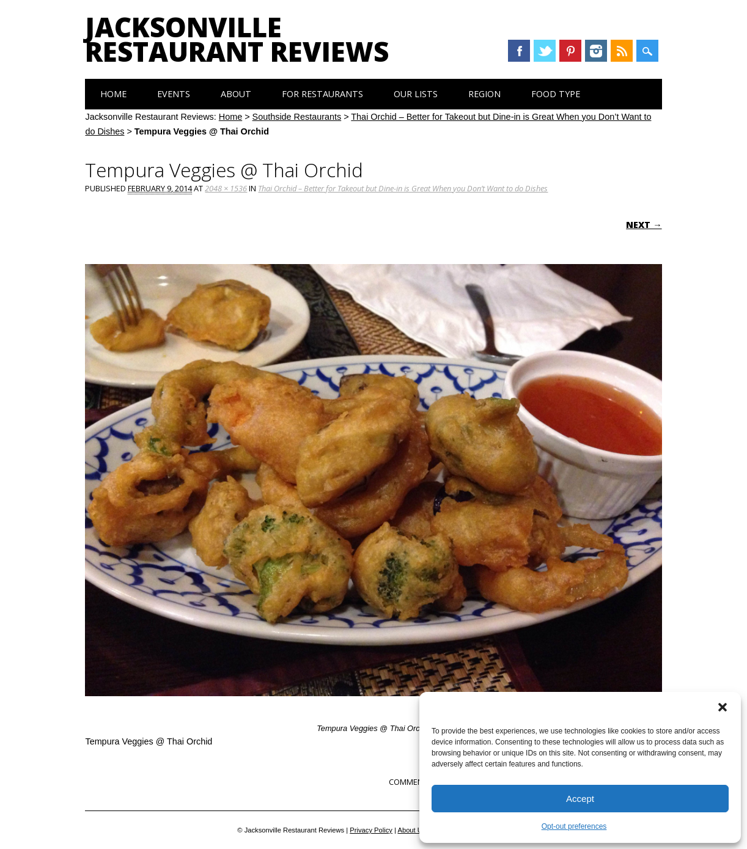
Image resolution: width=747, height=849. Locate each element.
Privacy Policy (371, 830)
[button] (722, 707)
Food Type (555, 94)
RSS (622, 51)
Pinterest (570, 51)
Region (484, 94)
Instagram (596, 51)
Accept (580, 798)
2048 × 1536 (226, 188)
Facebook (519, 51)
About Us (411, 830)
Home (113, 94)
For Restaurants (322, 94)
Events (173, 94)
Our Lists (416, 94)
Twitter (545, 51)
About (236, 94)
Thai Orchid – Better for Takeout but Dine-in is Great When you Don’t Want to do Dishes (403, 188)
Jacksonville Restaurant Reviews (237, 39)
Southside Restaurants (297, 117)
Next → (643, 224)
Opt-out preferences (574, 826)
